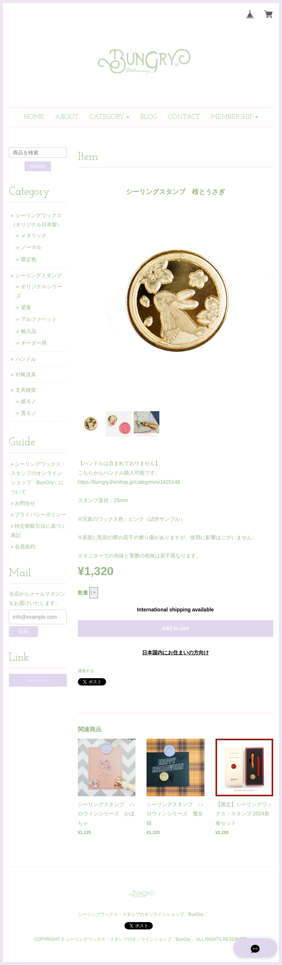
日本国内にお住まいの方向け (175, 652)
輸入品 (28, 331)
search (38, 166)
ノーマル (31, 247)
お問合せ (25, 503)
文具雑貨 (25, 390)
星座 (26, 307)
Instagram (38, 680)
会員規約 (25, 546)
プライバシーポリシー (40, 515)
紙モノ (28, 401)
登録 (23, 631)
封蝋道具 (25, 374)
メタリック (34, 235)
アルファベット (39, 319)
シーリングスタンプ (38, 275)
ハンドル (25, 359)
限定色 (28, 259)
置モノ (28, 413)
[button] (109, 117)
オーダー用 (34, 343)
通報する (86, 671)
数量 (83, 593)
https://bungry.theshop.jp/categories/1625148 (129, 482)
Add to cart (175, 628)
